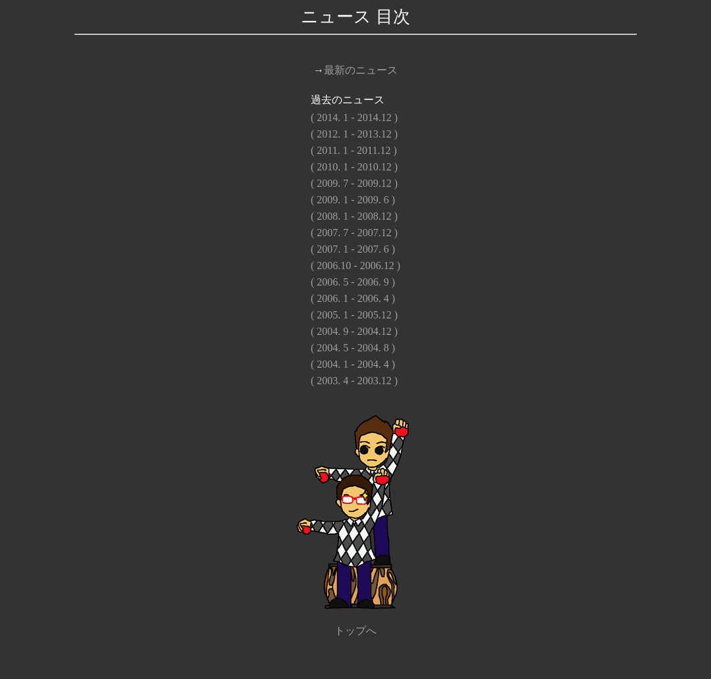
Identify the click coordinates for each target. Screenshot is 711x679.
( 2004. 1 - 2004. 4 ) (353, 364)
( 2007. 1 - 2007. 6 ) (353, 249)
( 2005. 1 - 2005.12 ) (354, 314)
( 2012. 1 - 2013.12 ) (354, 133)
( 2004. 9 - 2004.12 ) (354, 331)
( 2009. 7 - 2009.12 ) (354, 183)
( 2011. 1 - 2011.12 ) (354, 150)
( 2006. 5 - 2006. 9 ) (353, 282)
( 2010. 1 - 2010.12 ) (354, 166)
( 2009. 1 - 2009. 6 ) (353, 199)
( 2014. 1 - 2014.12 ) (354, 117)
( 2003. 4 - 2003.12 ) (354, 380)
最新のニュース (361, 70)
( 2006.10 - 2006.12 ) (355, 265)
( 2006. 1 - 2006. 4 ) (353, 298)
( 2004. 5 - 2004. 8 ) (353, 347)
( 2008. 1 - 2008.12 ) (354, 216)
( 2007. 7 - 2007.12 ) (354, 232)
